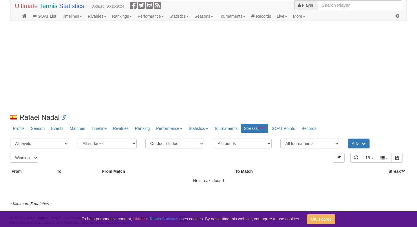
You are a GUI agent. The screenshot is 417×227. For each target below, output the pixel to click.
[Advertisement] (184, 67)
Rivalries (97, 16)
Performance (151, 16)
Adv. (359, 143)
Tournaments (232, 16)
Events (57, 128)
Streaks (254, 128)
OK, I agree (321, 219)
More (299, 16)
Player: (306, 5)
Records (261, 16)
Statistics (179, 16)
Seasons (204, 16)
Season (38, 128)
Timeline (99, 128)
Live (282, 16)
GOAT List (44, 16)
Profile (19, 128)
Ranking (142, 128)
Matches (77, 128)
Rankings (122, 16)
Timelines (72, 16)
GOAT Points (283, 128)
